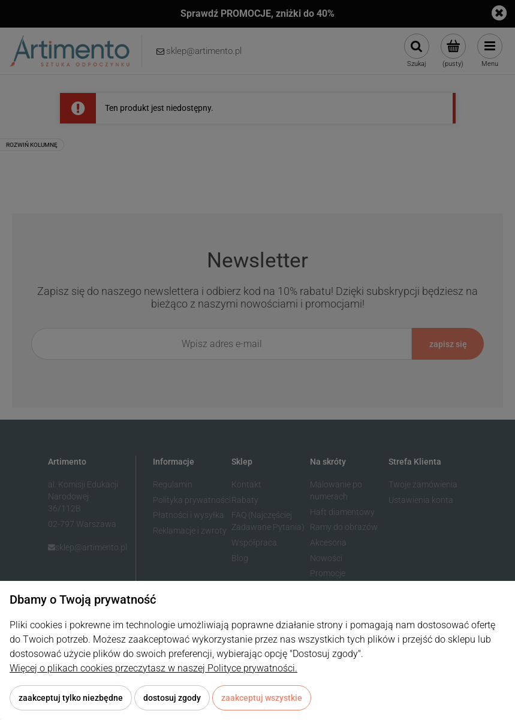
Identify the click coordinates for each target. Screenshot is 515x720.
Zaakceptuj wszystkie (261, 698)
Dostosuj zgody (172, 698)
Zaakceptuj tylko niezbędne (71, 698)
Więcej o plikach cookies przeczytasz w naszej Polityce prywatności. (153, 668)
